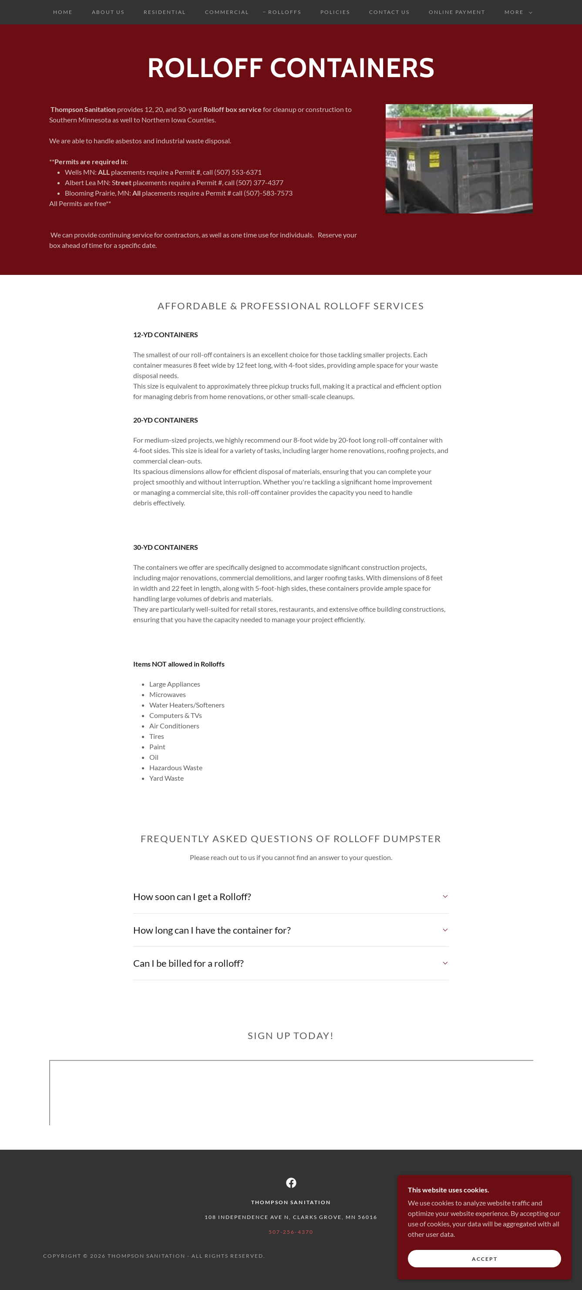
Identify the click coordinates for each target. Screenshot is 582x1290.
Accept (485, 1259)
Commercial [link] (227, 12)
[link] (291, 1183)
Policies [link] (335, 12)
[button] (516, 12)
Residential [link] (165, 12)
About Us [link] (108, 12)
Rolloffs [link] (284, 12)
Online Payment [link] (457, 12)
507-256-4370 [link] (291, 1232)
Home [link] (63, 12)
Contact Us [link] (389, 12)
